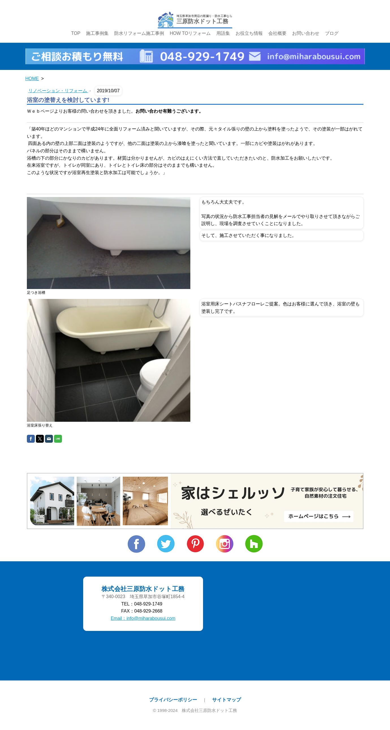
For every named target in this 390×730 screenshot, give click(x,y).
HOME (32, 78)
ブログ (332, 33)
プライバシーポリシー (173, 699)
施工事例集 (97, 33)
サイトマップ (226, 699)
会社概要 (277, 33)
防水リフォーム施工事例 (139, 33)
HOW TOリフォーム (190, 33)
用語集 (223, 33)
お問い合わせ (305, 33)
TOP (76, 33)
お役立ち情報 (249, 33)
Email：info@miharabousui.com (143, 618)
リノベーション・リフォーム (58, 90)
